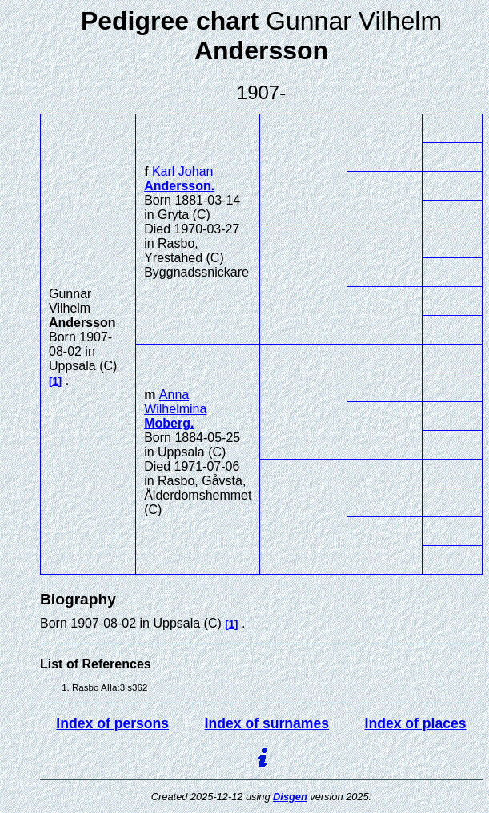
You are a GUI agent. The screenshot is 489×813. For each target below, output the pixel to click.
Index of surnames (267, 723)
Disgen (290, 797)
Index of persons (112, 723)
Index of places (416, 723)
